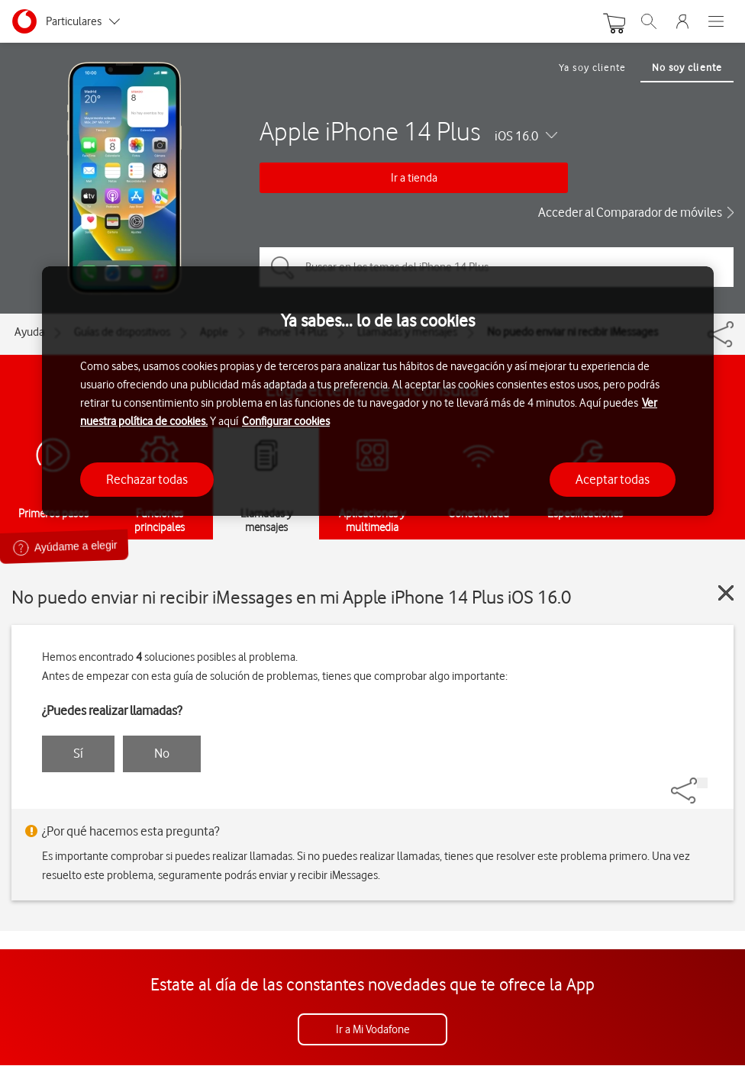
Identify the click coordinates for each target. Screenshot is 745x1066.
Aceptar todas (613, 479)
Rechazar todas (147, 479)
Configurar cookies (286, 421)
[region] (378, 391)
